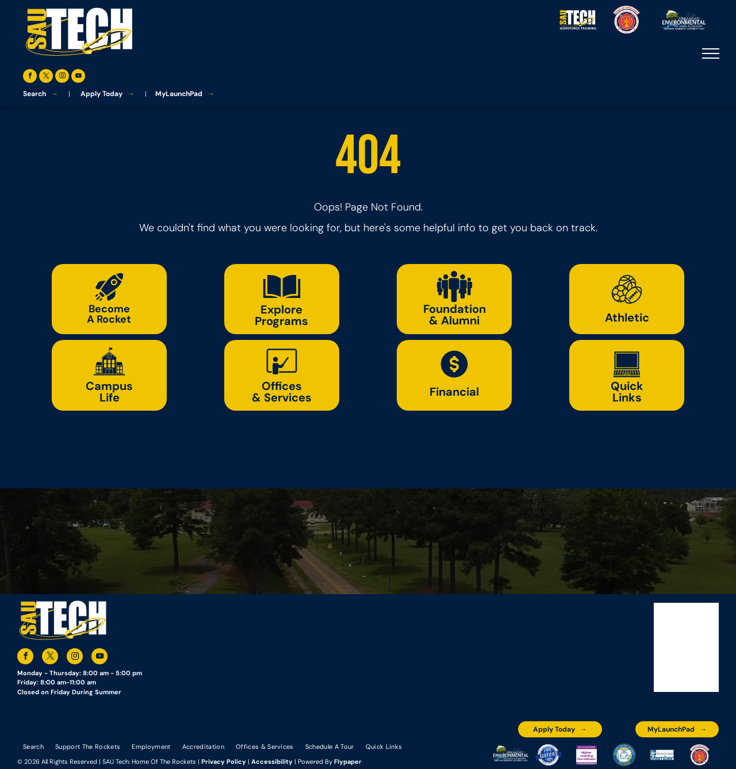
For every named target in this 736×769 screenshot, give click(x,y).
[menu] (711, 53)
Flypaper (348, 761)
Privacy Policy (223, 761)
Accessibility (272, 761)
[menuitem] (33, 746)
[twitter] (46, 77)
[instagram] (62, 77)
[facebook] (30, 77)
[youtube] (78, 77)
